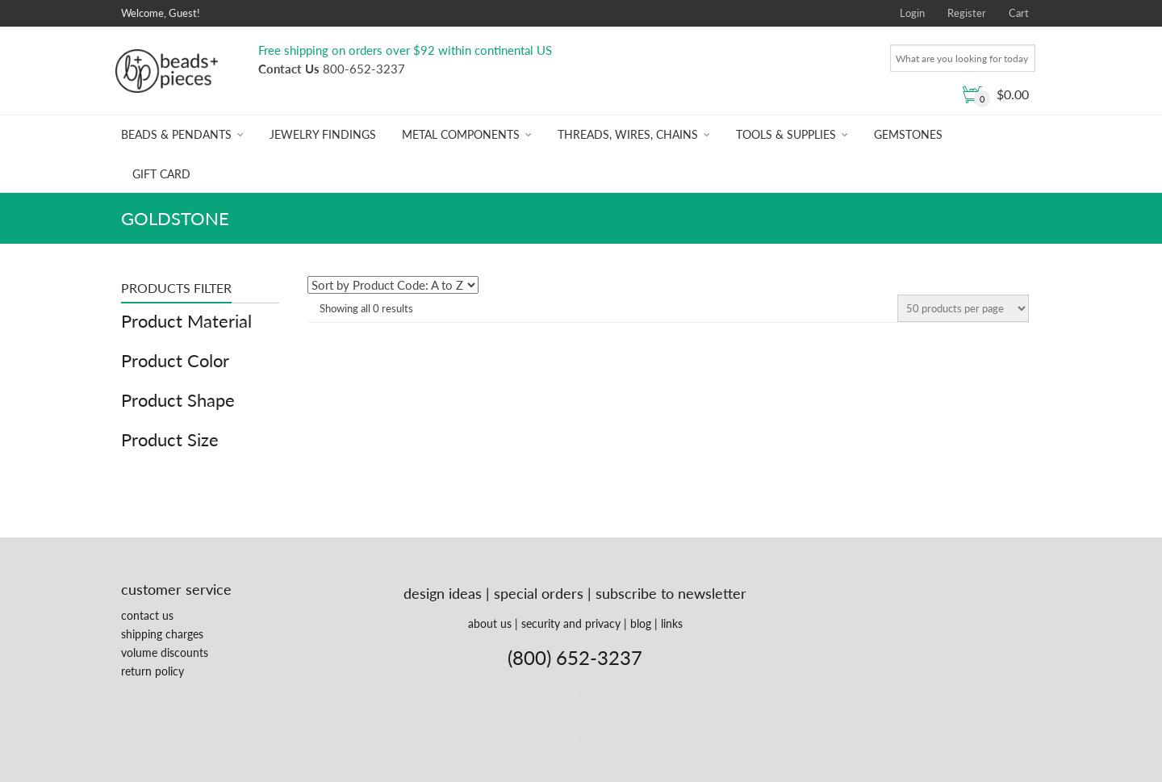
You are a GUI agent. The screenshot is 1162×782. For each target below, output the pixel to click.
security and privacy (571, 623)
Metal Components (461, 134)
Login (912, 12)
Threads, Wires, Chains (628, 134)
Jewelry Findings (323, 134)
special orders (538, 593)
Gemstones (908, 134)
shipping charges (162, 634)
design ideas (442, 593)
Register (966, 12)
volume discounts (164, 652)
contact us (147, 615)
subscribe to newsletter (671, 593)
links (672, 623)
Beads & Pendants (176, 134)
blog (640, 623)
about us (490, 623)
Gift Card (161, 174)
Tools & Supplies (786, 134)
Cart (1019, 12)
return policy (152, 671)
